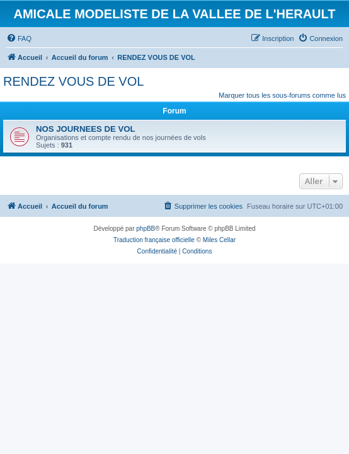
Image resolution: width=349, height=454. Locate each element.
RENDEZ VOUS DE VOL (73, 81)
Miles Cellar (219, 239)
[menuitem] (18, 38)
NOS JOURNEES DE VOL (85, 129)
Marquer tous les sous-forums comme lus (282, 95)
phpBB (145, 228)
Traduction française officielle (154, 239)
